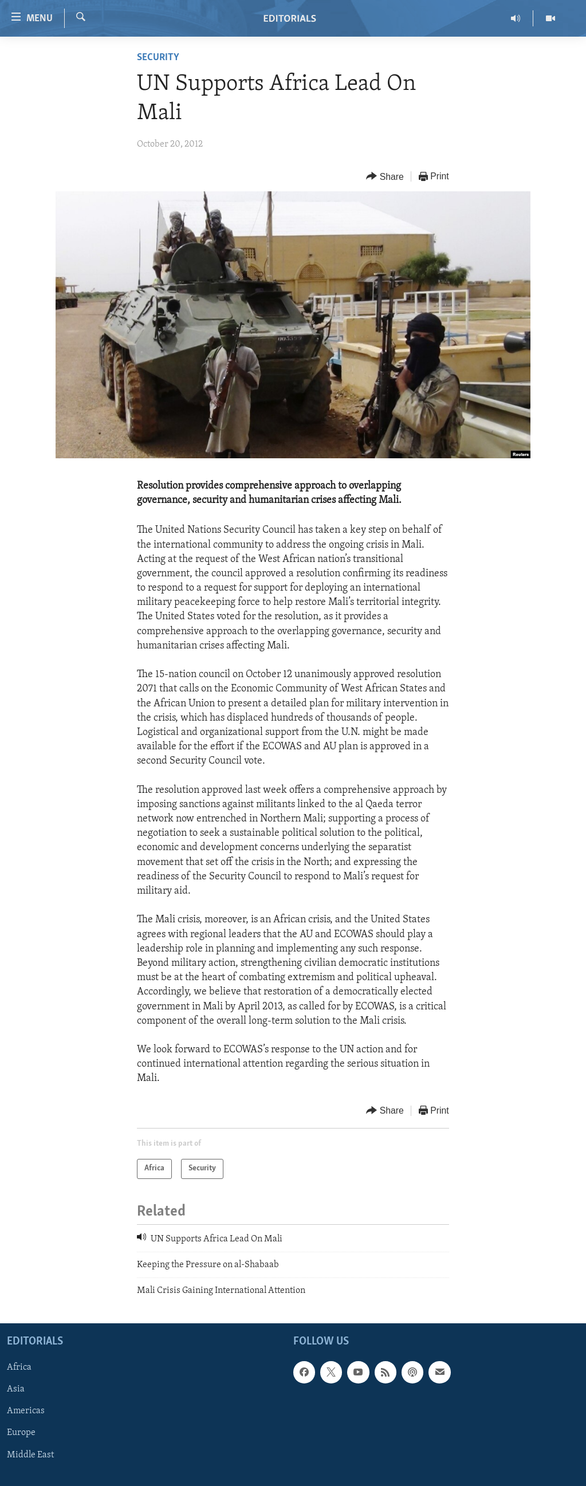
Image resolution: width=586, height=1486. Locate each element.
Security (158, 57)
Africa (19, 1367)
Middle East (30, 1454)
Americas (26, 1411)
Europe (21, 1432)
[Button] (385, 176)
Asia (16, 1389)
